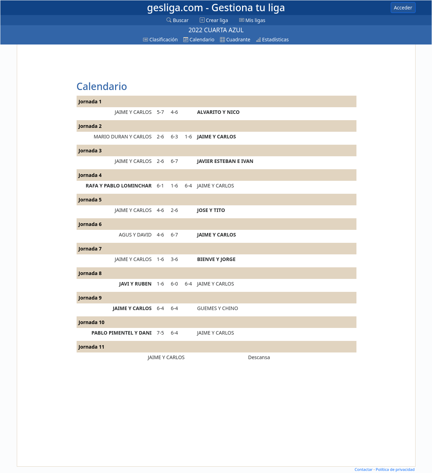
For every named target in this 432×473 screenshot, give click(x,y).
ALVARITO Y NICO (218, 112)
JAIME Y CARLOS (133, 112)
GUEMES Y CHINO (217, 308)
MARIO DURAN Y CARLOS (123, 136)
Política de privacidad (395, 469)
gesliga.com (216, 7)
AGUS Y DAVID (135, 234)
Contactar (364, 469)
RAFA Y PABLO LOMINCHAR (118, 185)
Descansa (259, 357)
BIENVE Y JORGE (216, 259)
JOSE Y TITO (211, 210)
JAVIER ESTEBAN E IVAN (225, 161)
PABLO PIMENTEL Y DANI (121, 332)
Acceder (403, 7)
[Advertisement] (46, 151)
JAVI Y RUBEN (135, 283)
